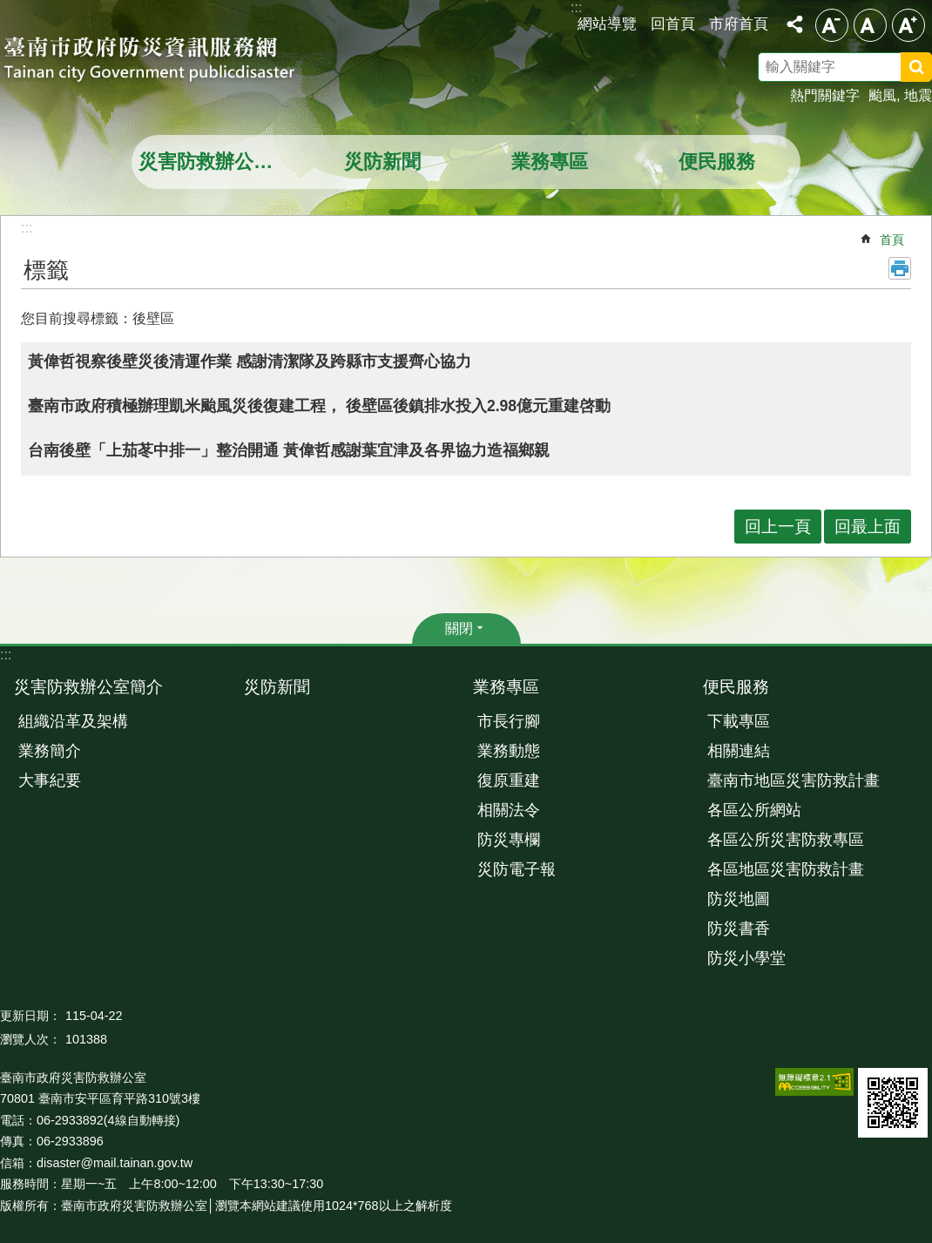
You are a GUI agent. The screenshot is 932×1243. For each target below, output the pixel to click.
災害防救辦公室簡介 (217, 161)
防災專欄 (508, 839)
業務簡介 (49, 751)
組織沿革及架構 (73, 721)
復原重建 (508, 780)
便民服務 (717, 161)
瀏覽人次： (30, 1039)
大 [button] (908, 25)
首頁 (892, 240)
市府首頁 (738, 23)
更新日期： (30, 1016)
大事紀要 (49, 780)
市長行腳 (508, 721)
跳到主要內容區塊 (9, 9)
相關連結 (738, 751)
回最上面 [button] (867, 526)
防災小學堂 (746, 958)
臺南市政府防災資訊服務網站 (165, 61)
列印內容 (899, 268)
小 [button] (831, 25)
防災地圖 (738, 899)
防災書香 (738, 928)
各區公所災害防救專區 (785, 839)
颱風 (882, 95)
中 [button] (870, 25)
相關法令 (508, 810)
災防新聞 (382, 161)
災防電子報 (516, 869)
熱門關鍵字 (825, 95)
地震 (918, 95)
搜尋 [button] (916, 67)
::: (5, 654)
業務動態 (508, 751)
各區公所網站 (754, 810)
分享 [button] (794, 24)
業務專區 (549, 161)
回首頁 (673, 23)
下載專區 (738, 721)
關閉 (459, 628)
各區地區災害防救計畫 (785, 869)
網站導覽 (607, 23)
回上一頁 (778, 526)
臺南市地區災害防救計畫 (793, 780)
